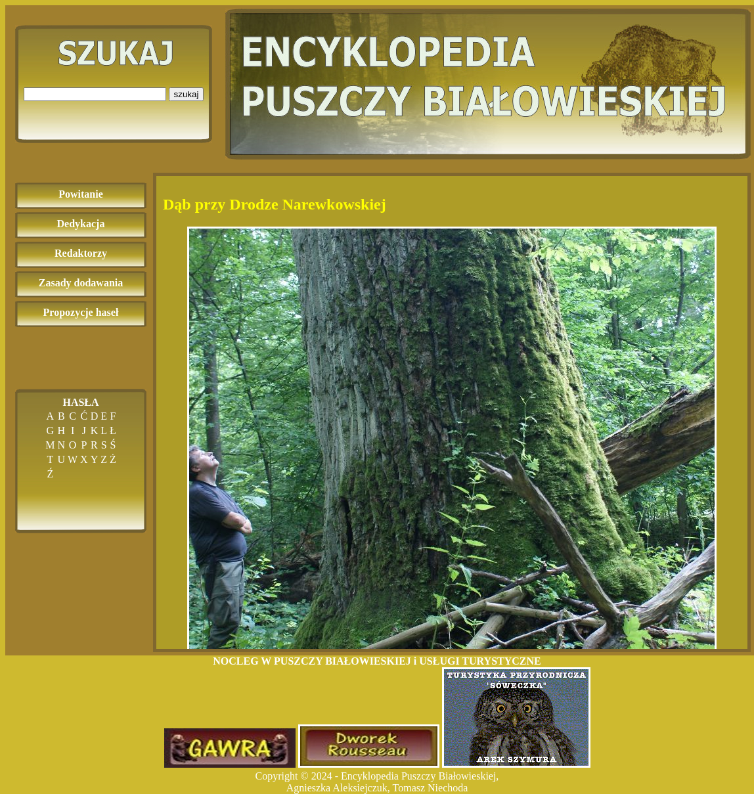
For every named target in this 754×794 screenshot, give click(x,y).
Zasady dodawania (81, 282)
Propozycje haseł (81, 312)
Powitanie (80, 194)
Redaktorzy (81, 253)
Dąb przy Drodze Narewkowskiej (274, 204)
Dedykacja (81, 223)
